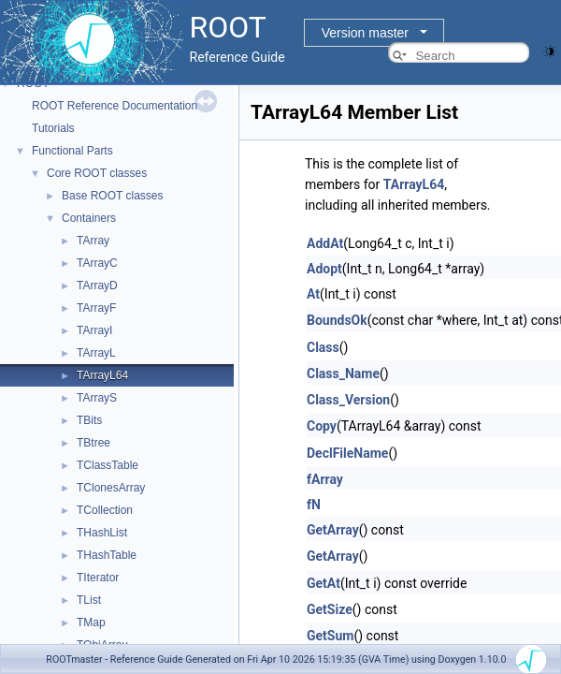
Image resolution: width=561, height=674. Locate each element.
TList (89, 600)
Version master (365, 32)
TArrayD (97, 285)
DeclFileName (347, 453)
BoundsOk (337, 320)
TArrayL (96, 352)
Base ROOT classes (112, 195)
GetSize (329, 609)
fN (314, 504)
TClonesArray (111, 487)
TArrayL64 (102, 375)
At (313, 293)
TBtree (93, 442)
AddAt (325, 243)
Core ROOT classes (97, 173)
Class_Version (348, 399)
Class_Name (343, 373)
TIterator (98, 577)
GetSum (330, 635)
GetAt (323, 583)
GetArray (333, 529)
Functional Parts (72, 150)
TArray (93, 240)
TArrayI (94, 330)
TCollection (105, 510)
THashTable (107, 555)
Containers (89, 218)
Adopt (324, 268)
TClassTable (107, 465)
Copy (322, 425)
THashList (102, 532)
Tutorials (53, 128)
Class (323, 347)
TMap (91, 622)
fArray (325, 479)
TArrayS (97, 397)
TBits (89, 420)
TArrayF (96, 308)
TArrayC (97, 263)
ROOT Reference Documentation (114, 105)
